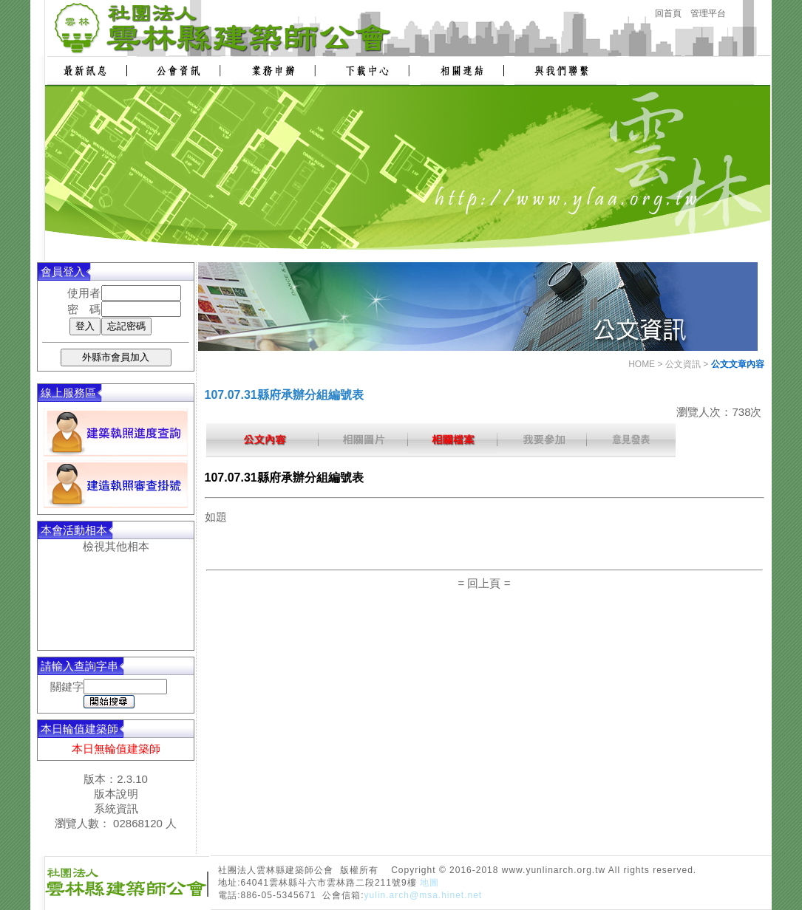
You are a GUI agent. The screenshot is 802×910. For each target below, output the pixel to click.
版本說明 (116, 793)
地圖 (429, 883)
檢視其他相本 (116, 546)
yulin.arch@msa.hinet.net (423, 895)
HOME (641, 364)
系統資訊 (116, 808)
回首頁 (668, 13)
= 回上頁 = (484, 583)
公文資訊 (683, 364)
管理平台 (708, 13)
